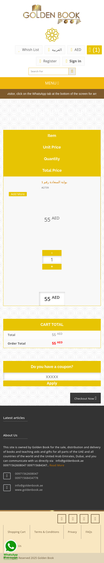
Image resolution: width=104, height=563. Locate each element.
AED (76, 49)
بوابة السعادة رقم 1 (54, 182)
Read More (57, 465)
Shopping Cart (17, 532)
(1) (94, 49)
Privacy (72, 532)
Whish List (28, 49)
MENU (52, 83)
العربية (55, 49)
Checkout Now (85, 398)
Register (48, 61)
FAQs (89, 532)
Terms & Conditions (46, 532)
